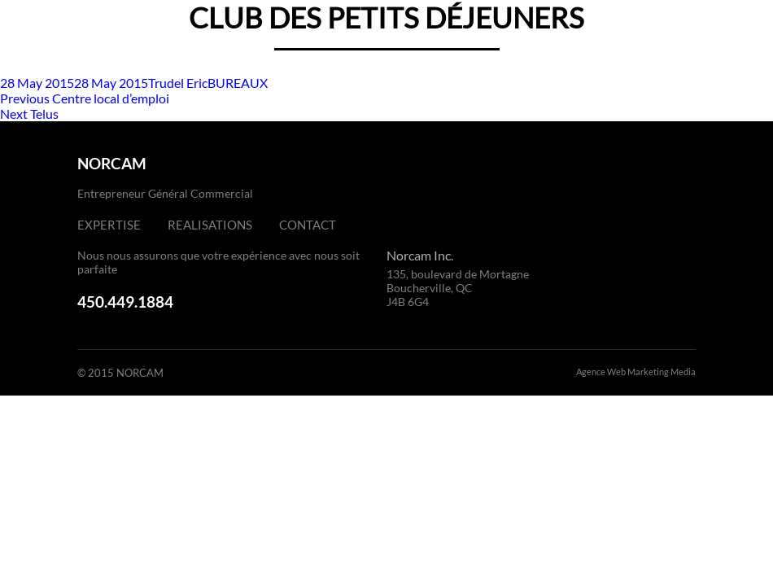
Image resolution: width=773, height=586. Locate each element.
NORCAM (111, 163)
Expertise (109, 224)
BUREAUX (237, 82)
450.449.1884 (125, 301)
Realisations (210, 224)
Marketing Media (661, 371)
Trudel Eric (177, 82)
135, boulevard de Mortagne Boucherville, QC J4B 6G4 (457, 287)
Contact (307, 224)
